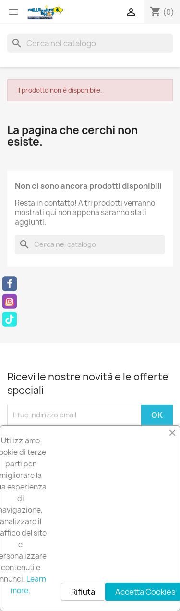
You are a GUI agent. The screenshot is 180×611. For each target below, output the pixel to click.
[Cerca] (90, 43)
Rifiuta (83, 592)
